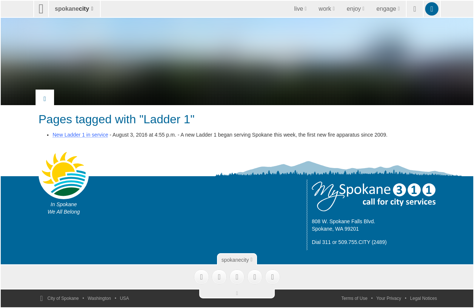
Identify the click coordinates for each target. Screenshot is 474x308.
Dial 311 (321, 242)
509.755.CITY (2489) (362, 242)
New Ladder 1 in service (80, 135)
